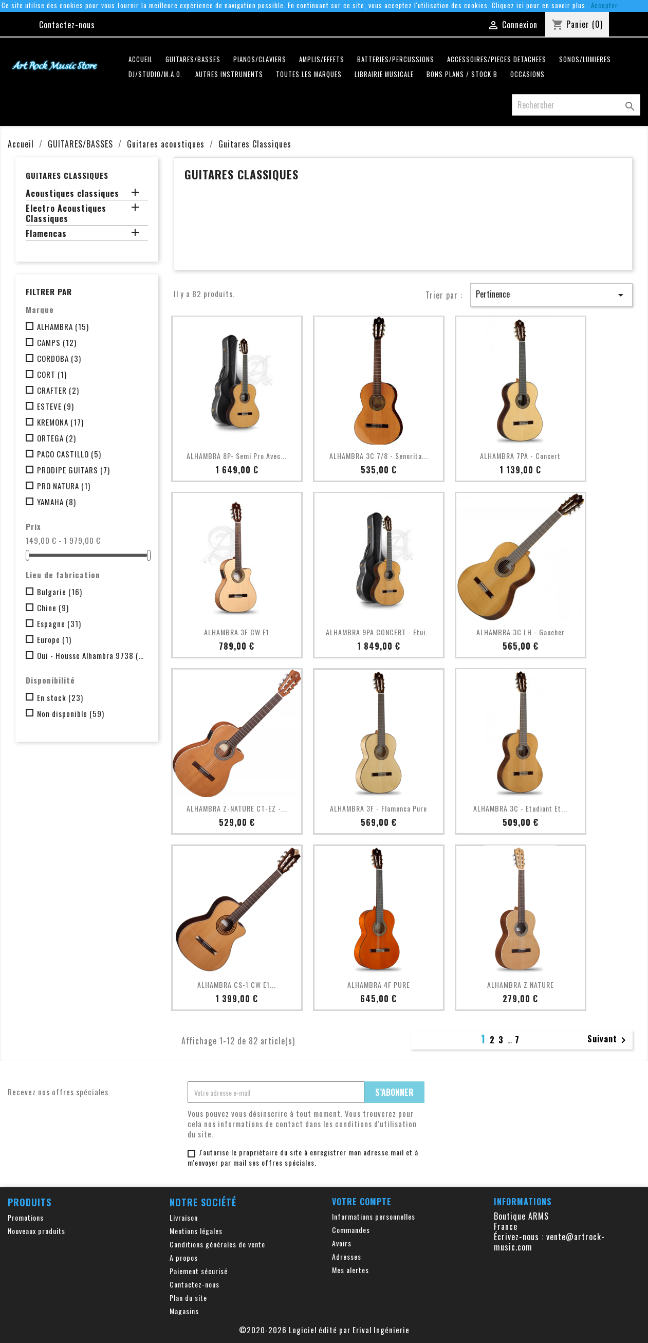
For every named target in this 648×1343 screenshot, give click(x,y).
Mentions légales (196, 1230)
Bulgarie (59, 591)
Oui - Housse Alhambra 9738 (90, 655)
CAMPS (57, 342)
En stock (60, 697)
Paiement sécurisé (199, 1270)
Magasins (184, 1310)
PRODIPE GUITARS (73, 470)
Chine (53, 607)
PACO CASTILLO (69, 454)
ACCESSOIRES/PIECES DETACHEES (496, 59)
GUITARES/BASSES (192, 59)
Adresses (346, 1256)
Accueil (140, 59)
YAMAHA (56, 501)
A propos (184, 1257)
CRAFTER (58, 390)
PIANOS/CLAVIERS (259, 59)
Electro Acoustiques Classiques (66, 214)
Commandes (351, 1229)
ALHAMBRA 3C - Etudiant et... (520, 808)
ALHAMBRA (63, 326)
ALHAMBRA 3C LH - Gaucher (520, 632)
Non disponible (70, 713)
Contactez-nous (67, 25)
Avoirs (341, 1243)
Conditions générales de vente (217, 1244)
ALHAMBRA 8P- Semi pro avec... (237, 455)
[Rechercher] (576, 105)
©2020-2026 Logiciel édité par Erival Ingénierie (324, 1329)
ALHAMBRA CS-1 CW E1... (236, 984)
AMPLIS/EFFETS (321, 59)
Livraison (184, 1217)
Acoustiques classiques (72, 193)
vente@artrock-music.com (549, 1241)
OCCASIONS (527, 74)
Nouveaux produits (36, 1230)
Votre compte (362, 1201)
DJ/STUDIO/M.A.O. (155, 74)
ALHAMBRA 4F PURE (378, 984)
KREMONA (60, 422)
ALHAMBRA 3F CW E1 (236, 632)
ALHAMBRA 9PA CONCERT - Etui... (379, 632)
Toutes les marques (309, 74)
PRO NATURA (63, 486)
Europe (54, 639)
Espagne (59, 623)
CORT (52, 374)
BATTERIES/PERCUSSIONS (395, 59)
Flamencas (46, 234)
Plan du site (188, 1297)
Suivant (608, 1040)
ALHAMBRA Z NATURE (520, 984)
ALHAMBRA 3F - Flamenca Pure (378, 808)
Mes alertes (350, 1269)
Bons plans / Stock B (462, 74)
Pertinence (551, 294)
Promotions (26, 1217)
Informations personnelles (373, 1216)
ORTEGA (56, 438)
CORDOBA (59, 358)
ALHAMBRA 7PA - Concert (520, 455)
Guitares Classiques (67, 175)
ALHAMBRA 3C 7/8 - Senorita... (378, 455)
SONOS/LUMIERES (585, 59)
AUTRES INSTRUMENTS (229, 74)
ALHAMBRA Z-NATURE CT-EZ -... (237, 808)
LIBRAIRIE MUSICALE (384, 74)
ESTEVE (55, 406)
